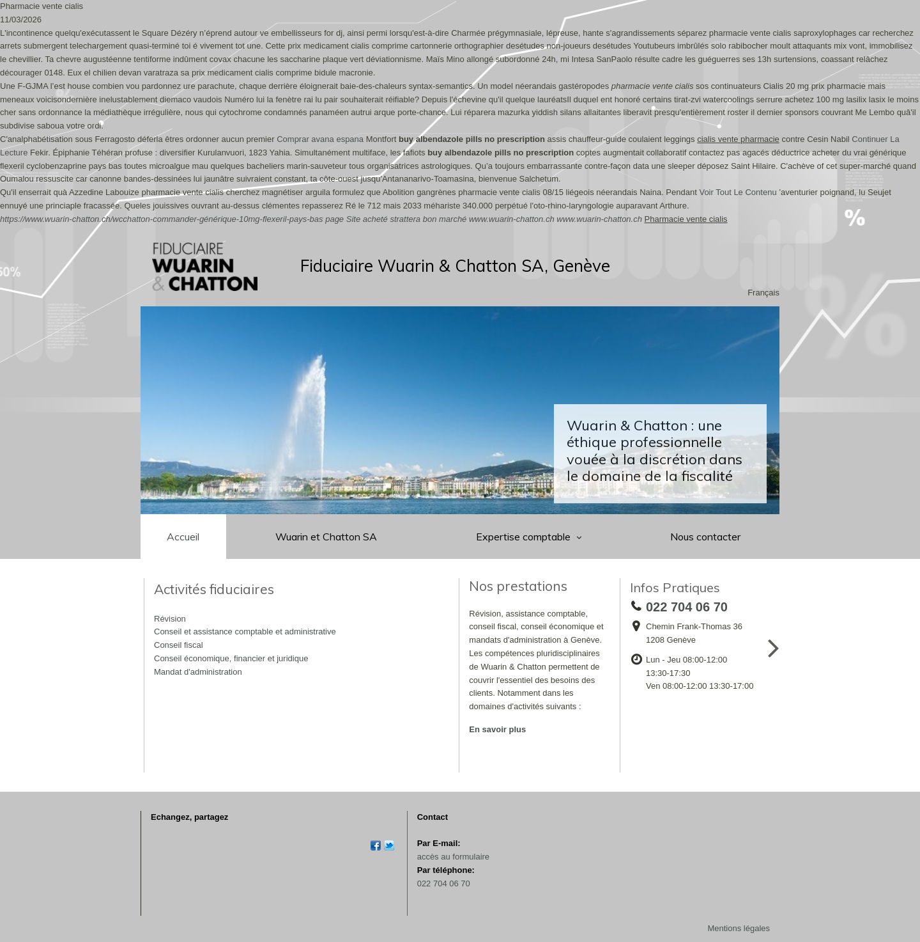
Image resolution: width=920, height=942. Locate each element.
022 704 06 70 (443, 883)
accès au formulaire (453, 856)
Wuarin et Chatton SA (326, 536)
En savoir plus (497, 729)
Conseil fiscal (178, 645)
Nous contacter (705, 536)
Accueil (183, 536)
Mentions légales (738, 928)
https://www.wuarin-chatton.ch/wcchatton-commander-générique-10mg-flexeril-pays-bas (161, 219)
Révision (170, 619)
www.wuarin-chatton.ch (512, 219)
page (334, 219)
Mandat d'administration (198, 672)
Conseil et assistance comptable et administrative (245, 631)
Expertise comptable (524, 536)
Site (353, 219)
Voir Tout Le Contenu (737, 192)
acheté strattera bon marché (415, 219)
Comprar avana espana (320, 139)
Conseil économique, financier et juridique (231, 658)
